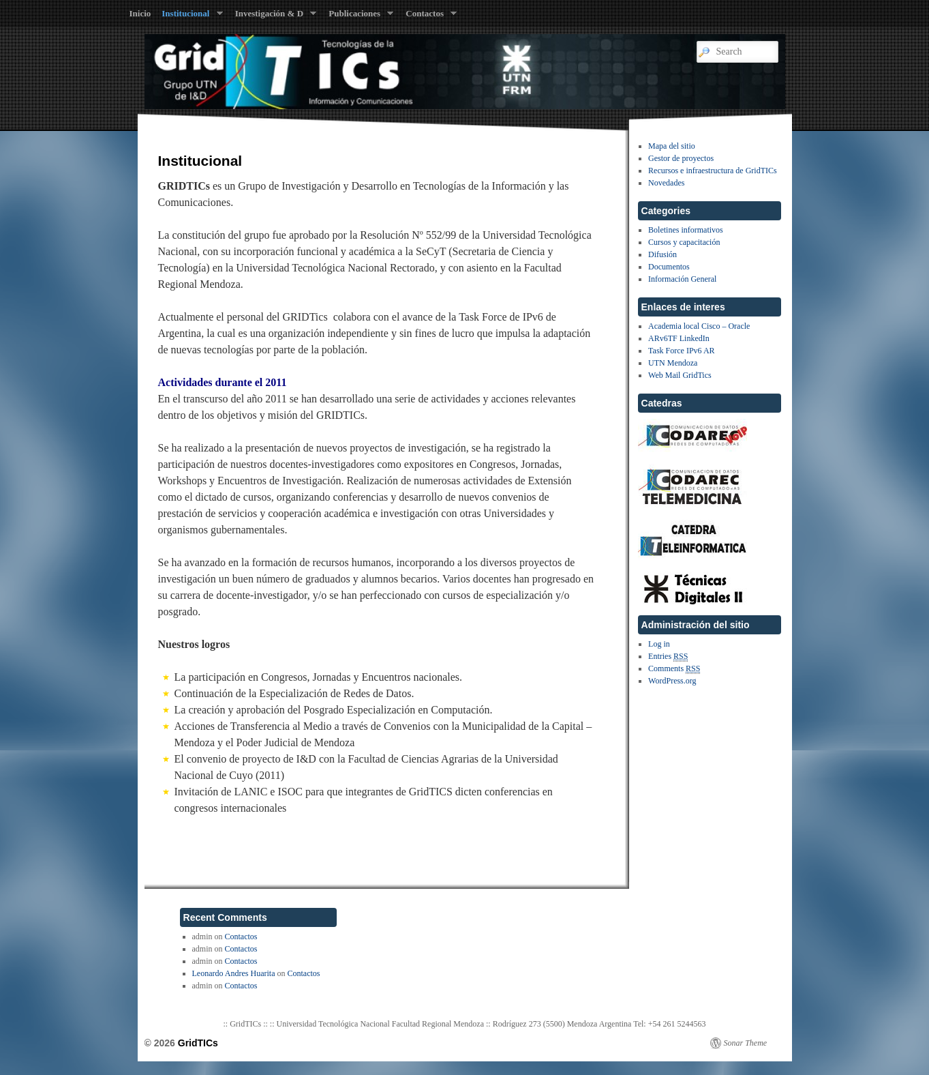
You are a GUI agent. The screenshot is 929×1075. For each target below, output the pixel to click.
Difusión (662, 254)
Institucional (189, 16)
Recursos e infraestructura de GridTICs (712, 170)
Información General (682, 279)
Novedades (666, 183)
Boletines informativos (685, 230)
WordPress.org (672, 681)
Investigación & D (273, 16)
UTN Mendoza (672, 363)
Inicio (140, 13)
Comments (674, 669)
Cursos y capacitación (684, 242)
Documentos (669, 266)
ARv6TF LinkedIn (679, 338)
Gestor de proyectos (681, 158)
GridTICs (198, 1042)
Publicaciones (358, 16)
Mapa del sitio (671, 146)
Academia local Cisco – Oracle (699, 326)
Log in (659, 644)
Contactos (428, 16)
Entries (668, 656)
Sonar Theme (745, 1043)
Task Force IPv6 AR (681, 350)
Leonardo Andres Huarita (233, 973)
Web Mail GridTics (680, 375)
